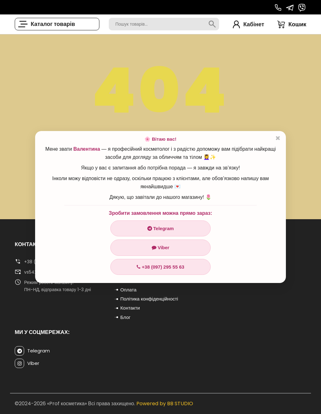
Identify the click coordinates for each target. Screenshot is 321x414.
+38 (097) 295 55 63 (160, 267)
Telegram (160, 228)
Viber (160, 247)
